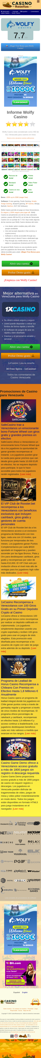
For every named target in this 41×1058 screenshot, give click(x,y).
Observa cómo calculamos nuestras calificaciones (20, 138)
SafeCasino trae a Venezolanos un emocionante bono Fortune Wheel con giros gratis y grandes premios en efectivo (20, 431)
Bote (30, 190)
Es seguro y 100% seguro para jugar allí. (16, 212)
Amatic (34, 201)
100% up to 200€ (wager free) (17, 197)
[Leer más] (25, 474)
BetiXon (10, 206)
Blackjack (12, 183)
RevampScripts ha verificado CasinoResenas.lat (23, 1032)
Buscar (20, 1010)
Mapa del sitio (27, 1010)
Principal (15, 11)
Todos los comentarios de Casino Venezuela (21, 377)
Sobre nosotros (7, 1008)
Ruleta (30, 175)
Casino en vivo (14, 190)
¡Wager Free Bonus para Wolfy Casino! (22, 47)
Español (24, 11)
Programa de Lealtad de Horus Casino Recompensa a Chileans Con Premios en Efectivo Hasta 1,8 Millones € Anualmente (20, 687)
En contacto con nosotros (20, 1008)
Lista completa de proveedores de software (20, 898)
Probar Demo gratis (19, 272)
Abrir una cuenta (19, 263)
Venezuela (5, 11)
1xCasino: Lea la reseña (21, 364)
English (24, 992)
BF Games (30, 204)
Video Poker (32, 183)
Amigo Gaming (6, 204)
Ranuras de (13, 175)
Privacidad (30, 1008)
